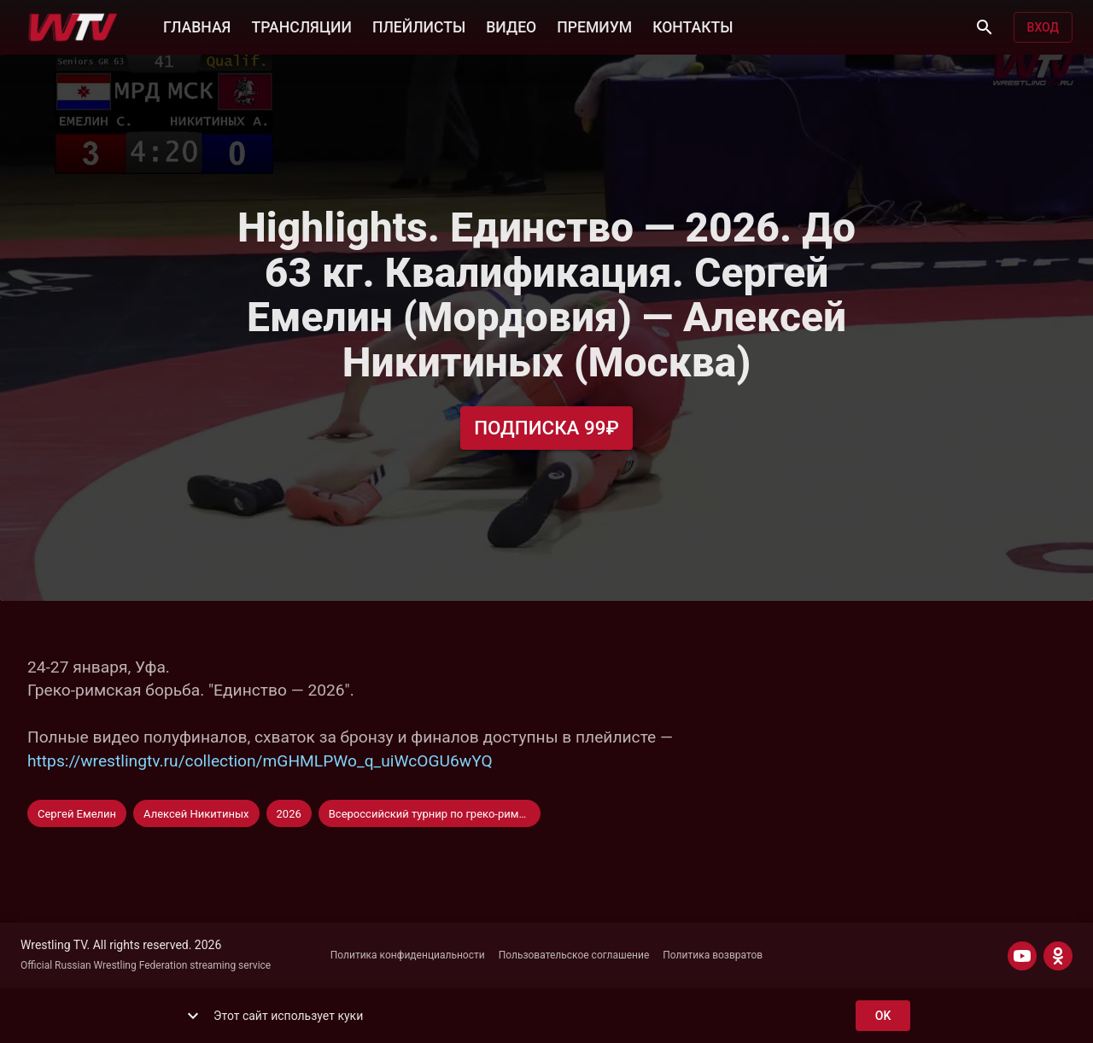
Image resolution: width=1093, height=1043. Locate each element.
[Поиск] (984, 27)
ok (883, 1016)
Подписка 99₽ (546, 428)
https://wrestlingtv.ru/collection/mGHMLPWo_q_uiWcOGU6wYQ (260, 761)
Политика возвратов (713, 955)
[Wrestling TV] (73, 27)
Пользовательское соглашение (574, 955)
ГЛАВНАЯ (197, 25)
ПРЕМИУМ (594, 25)
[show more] (192, 1015)
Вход (1043, 28)
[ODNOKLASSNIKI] (1058, 955)
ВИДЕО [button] (511, 25)
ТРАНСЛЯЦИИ (301, 25)
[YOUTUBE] (1022, 955)
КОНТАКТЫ (692, 25)
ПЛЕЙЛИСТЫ (419, 25)
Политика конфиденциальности (407, 955)
